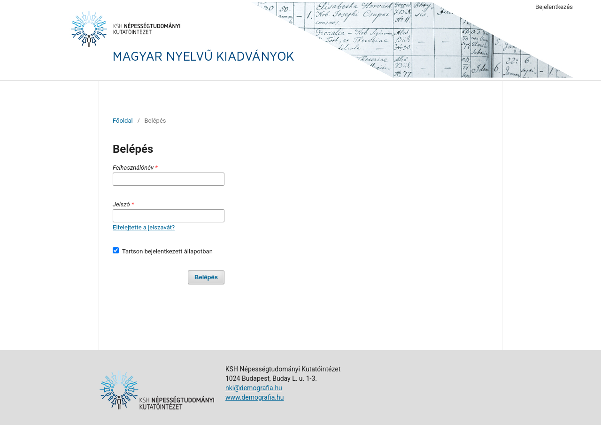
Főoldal (123, 120)
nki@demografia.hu (253, 388)
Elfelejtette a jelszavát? (144, 227)
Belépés (206, 277)
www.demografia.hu (254, 397)
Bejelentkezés (554, 6)
